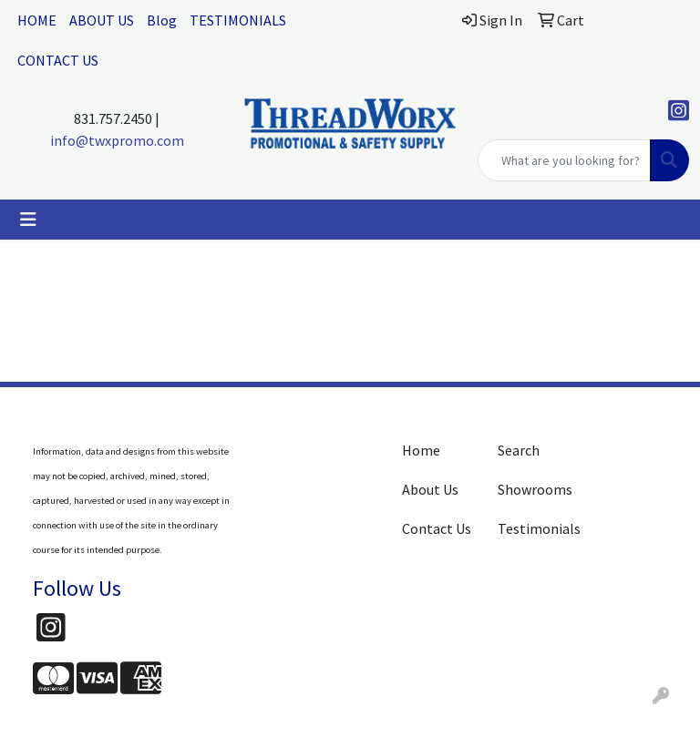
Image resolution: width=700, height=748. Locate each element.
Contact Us (436, 528)
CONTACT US (57, 60)
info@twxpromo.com (117, 140)
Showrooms (534, 489)
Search (519, 450)
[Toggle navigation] (28, 219)
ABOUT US (101, 20)
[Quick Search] (564, 160)
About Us (430, 489)
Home (421, 450)
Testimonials (534, 528)
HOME (37, 20)
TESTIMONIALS (238, 20)
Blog (162, 20)
